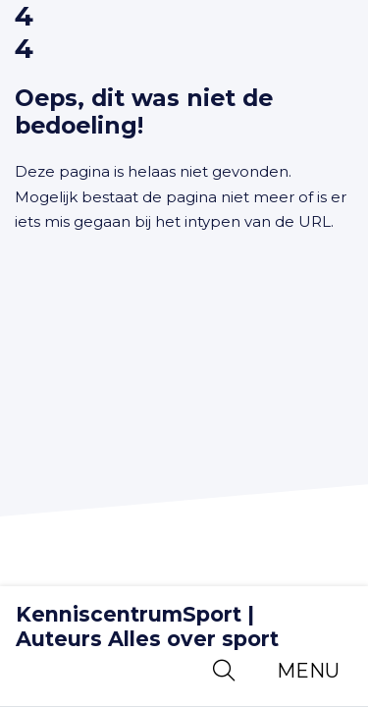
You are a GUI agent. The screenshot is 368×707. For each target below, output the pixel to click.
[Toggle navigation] (308, 670)
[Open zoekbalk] (223, 670)
